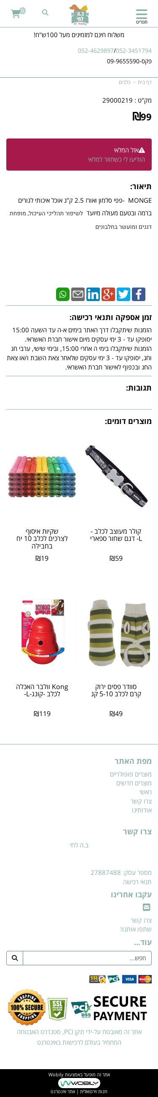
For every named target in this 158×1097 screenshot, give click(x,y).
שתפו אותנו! (136, 929)
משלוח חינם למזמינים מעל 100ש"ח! (79, 34)
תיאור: (141, 186)
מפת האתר (133, 761)
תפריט (141, 22)
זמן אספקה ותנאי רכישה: (111, 317)
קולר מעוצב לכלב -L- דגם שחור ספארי (116, 535)
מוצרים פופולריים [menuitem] (131, 774)
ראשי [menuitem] (145, 791)
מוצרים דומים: (128, 421)
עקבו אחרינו (131, 895)
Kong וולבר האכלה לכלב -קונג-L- (42, 690)
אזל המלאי (126, 150)
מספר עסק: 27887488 (121, 872)
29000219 (117, 100)
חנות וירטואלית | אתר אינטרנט (79, 1091)
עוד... (143, 942)
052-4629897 (96, 50)
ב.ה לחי (79, 845)
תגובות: (139, 388)
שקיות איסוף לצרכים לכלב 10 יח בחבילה (42, 539)
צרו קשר (137, 832)
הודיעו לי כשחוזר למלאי (116, 159)
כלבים (124, 82)
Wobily (56, 1074)
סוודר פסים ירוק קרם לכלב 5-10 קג (116, 690)
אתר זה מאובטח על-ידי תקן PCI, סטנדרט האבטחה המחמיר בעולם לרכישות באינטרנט (79, 1037)
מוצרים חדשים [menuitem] (134, 783)
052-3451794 (134, 50)
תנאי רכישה (137, 881)
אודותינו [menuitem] (142, 810)
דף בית (145, 82)
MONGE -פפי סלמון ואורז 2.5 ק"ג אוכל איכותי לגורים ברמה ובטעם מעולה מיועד (81, 213)
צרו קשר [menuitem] (141, 801)
